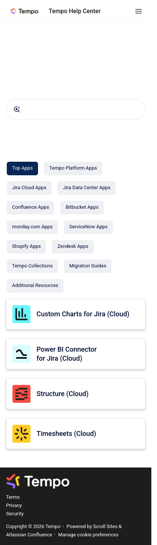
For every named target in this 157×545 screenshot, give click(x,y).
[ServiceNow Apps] (88, 227)
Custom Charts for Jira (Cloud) (83, 314)
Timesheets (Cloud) (66, 433)
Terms (13, 497)
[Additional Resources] (35, 286)
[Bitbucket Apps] (82, 207)
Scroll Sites (105, 526)
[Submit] (17, 109)
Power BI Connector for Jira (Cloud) (67, 353)
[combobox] (75, 109)
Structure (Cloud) (62, 394)
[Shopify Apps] (26, 247)
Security (15, 513)
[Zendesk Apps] (72, 247)
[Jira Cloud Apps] (29, 188)
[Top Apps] (22, 168)
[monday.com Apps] (32, 227)
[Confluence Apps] (30, 207)
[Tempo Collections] (32, 266)
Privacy (14, 505)
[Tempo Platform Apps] (73, 168)
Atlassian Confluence (29, 534)
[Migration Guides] (87, 266)
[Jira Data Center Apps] (87, 188)
